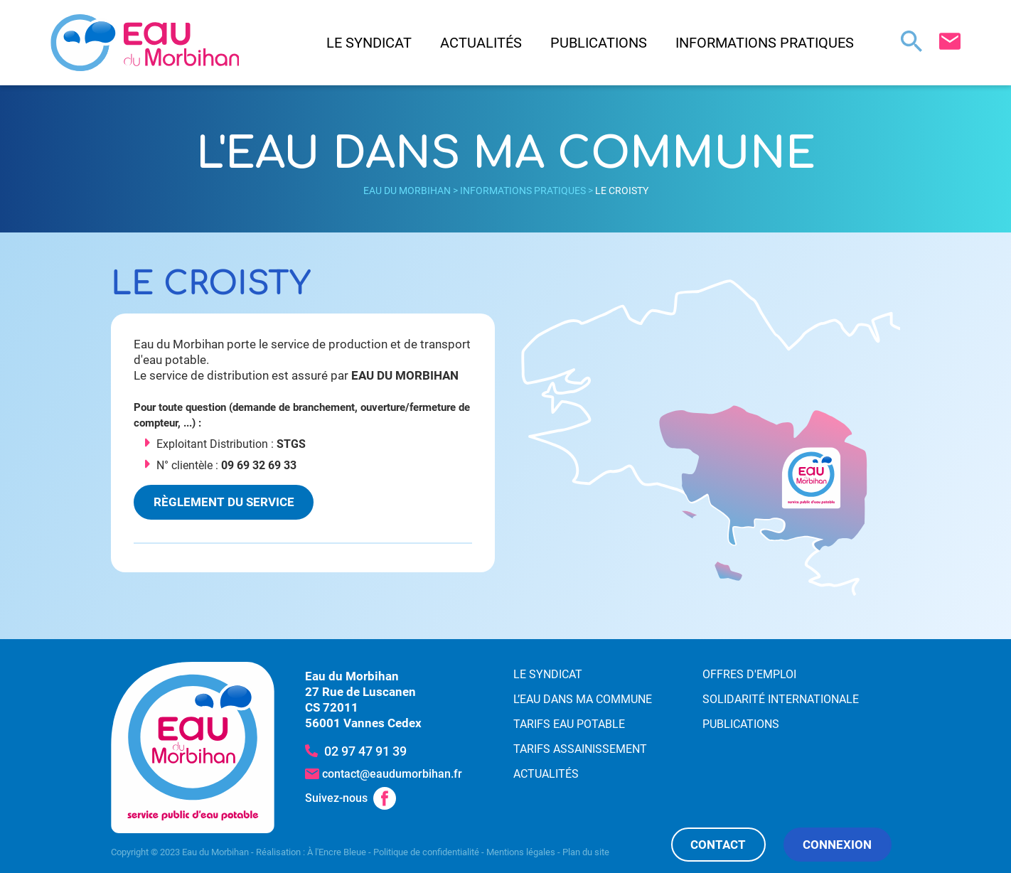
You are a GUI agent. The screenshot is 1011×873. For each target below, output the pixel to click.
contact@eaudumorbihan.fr (392, 774)
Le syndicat (369, 42)
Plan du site (585, 852)
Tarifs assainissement (580, 749)
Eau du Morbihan (407, 190)
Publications (598, 42)
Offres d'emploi (749, 674)
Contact (718, 844)
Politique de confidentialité (426, 852)
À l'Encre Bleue (336, 852)
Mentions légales (520, 852)
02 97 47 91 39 (365, 751)
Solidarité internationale (780, 699)
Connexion (837, 844)
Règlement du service (224, 502)
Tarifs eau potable (569, 724)
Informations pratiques (764, 42)
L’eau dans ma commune (582, 699)
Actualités (481, 42)
